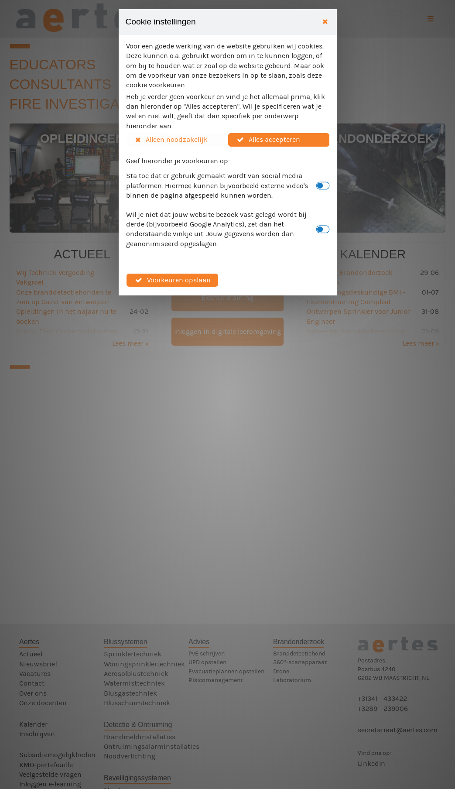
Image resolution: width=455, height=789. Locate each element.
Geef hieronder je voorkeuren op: (178, 161)
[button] (177, 139)
